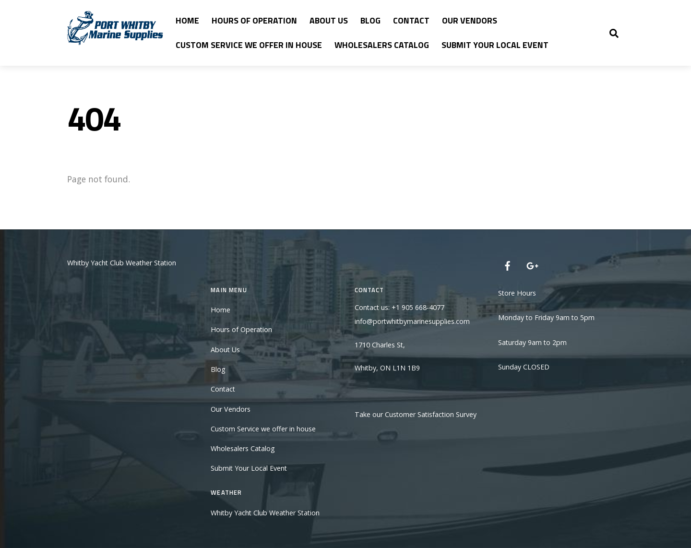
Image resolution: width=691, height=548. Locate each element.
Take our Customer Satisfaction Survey (416, 414)
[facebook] (507, 264)
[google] (531, 264)
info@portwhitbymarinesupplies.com (412, 321)
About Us (329, 20)
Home (187, 20)
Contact (411, 20)
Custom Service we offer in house (249, 44)
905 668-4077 (423, 307)
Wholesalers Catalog (381, 44)
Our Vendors (469, 20)
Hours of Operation (254, 20)
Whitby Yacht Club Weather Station (121, 262)
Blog (370, 20)
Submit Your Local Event (494, 44)
